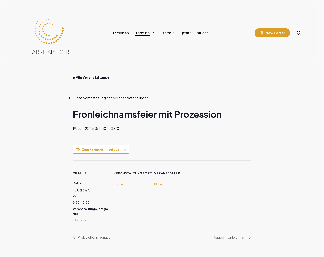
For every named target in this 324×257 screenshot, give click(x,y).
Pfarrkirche (121, 184)
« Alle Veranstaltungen (92, 77)
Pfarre (158, 184)
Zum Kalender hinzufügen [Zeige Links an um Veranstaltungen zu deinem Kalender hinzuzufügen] (101, 149)
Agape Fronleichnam (230, 237)
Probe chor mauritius (93, 237)
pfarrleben (80, 220)
